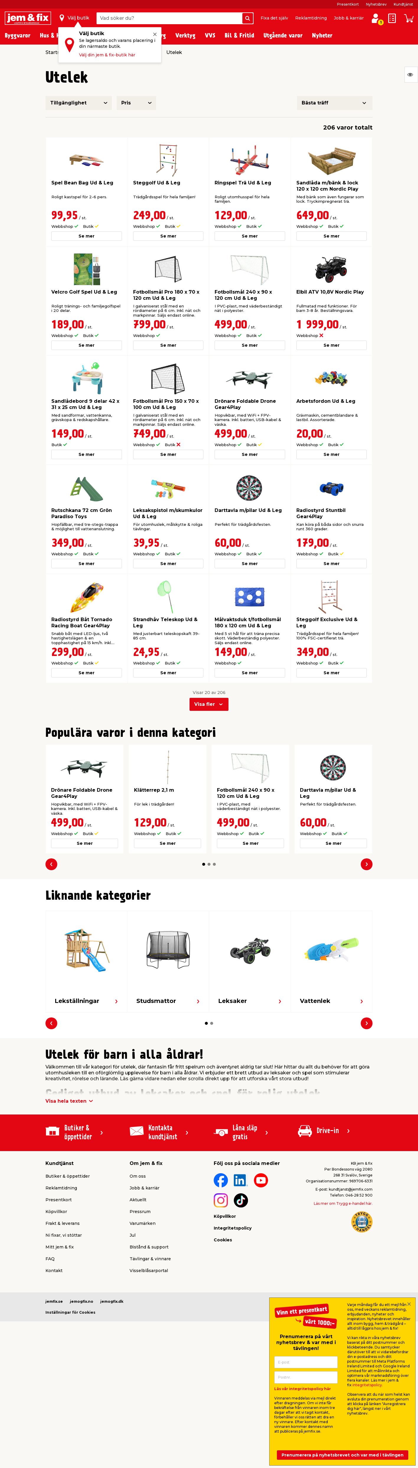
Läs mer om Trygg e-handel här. (343, 1203)
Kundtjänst (403, 4)
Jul (132, 1235)
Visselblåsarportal (149, 1270)
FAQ (50, 1258)
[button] (203, 864)
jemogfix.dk (111, 1301)
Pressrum (140, 1211)
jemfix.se (54, 1301)
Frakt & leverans (62, 1223)
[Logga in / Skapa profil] (375, 18)
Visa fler (204, 704)
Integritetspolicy (233, 1228)
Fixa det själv (274, 18)
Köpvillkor (56, 1211)
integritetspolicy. (367, 1385)
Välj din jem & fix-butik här (107, 55)
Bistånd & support (149, 1247)
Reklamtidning (311, 18)
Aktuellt (138, 1199)
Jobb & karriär (349, 18)
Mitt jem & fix (59, 1247)
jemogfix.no (81, 1301)
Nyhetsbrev (376, 4)
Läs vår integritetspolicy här (302, 1389)
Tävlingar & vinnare (150, 1258)
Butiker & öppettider (67, 1176)
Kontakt (54, 1270)
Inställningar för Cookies (70, 1312)
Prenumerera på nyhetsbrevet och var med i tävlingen (343, 1455)
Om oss (138, 1176)
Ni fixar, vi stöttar (63, 1235)
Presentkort (348, 4)
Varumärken (143, 1223)
